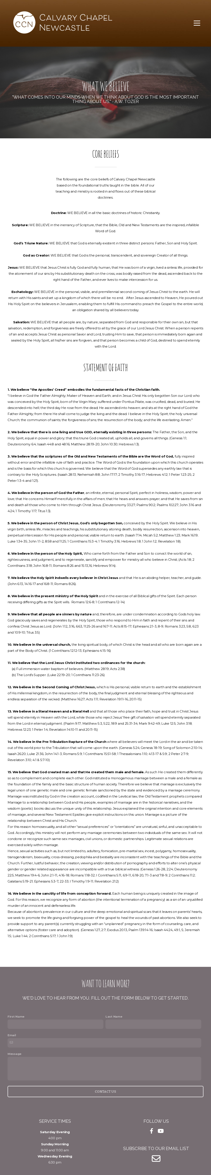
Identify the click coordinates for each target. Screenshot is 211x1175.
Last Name (114, 1016)
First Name (16, 1016)
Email (12, 1035)
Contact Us (105, 1091)
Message (14, 1054)
